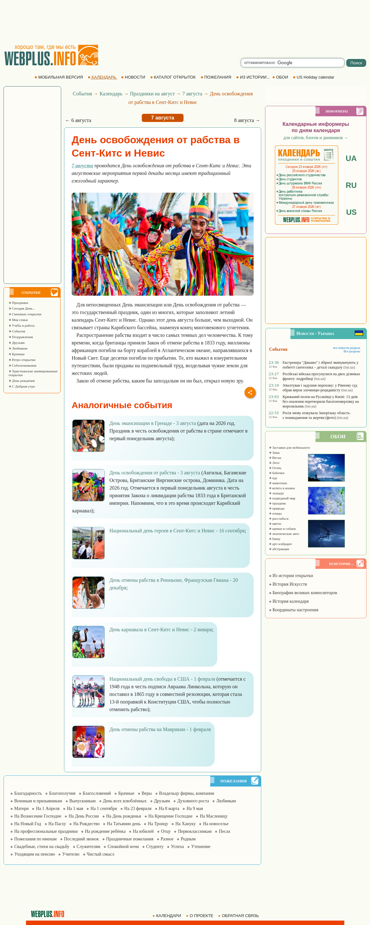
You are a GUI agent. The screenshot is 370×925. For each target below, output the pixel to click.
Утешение (200, 846)
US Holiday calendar (314, 77)
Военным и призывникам (38, 801)
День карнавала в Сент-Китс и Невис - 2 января (160, 629)
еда (273, 478)
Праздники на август (152, 93)
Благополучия (62, 793)
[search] (292, 62)
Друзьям (17, 342)
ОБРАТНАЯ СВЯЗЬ (239, 915)
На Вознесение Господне (37, 816)
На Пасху (57, 823)
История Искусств (288, 584)
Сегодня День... (22, 308)
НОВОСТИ (133, 77)
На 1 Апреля (48, 808)
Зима (274, 452)
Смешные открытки (25, 314)
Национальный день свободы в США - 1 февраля (162, 679)
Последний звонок (81, 839)
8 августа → (247, 120)
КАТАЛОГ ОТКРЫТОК (173, 77)
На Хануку (185, 823)
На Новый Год (27, 823)
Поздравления (21, 337)
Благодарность (28, 793)
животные (278, 483)
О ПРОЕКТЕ (200, 915)
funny (274, 539)
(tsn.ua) (349, 367)
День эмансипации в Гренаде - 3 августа (152, 423)
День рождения (22, 380)
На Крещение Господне (170, 816)
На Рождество (86, 823)
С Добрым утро (22, 386)
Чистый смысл (100, 854)
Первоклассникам (194, 831)
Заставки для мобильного (289, 447)
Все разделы (351, 351)
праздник (277, 503)
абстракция (279, 549)
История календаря (289, 601)
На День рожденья (123, 816)
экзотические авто (284, 534)
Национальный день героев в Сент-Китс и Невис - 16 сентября (176, 530)
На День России (83, 816)
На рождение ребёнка (105, 831)
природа (276, 508)
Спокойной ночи (123, 846)
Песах (224, 831)
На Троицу (158, 823)
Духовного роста (193, 801)
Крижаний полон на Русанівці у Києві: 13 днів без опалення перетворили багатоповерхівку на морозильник (320, 401)
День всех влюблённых (125, 801)
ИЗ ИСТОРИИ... (253, 77)
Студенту (155, 846)
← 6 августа (78, 120)
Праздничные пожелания (129, 839)
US (351, 212)
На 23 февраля (138, 808)
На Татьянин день (123, 823)
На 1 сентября (103, 808)
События (17, 331)
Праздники (18, 303)
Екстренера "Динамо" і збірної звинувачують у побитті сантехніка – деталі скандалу (320, 364)
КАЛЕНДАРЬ (102, 77)
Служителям (89, 846)
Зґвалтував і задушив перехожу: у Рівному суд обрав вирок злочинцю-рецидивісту (319, 387)
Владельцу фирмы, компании (186, 793)
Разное (167, 839)
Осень (275, 468)
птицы (275, 513)
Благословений (97, 793)
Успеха (177, 846)
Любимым (18, 348)
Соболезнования (22, 365)
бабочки (276, 473)
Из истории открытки (291, 575)
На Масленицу (213, 816)
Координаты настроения (293, 609)
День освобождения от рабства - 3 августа (154, 472)
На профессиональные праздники (46, 831)
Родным (188, 839)
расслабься (279, 518)
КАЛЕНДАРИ (167, 915)
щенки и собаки (282, 528)
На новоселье (215, 823)
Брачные (17, 354)
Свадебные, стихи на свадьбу (41, 846)
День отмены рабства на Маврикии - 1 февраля (160, 729)
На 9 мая (194, 808)
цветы (275, 523)
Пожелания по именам (35, 839)
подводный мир (282, 498)
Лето (274, 463)
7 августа (192, 93)
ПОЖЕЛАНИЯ (216, 77)
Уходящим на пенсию (34, 854)
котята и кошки (282, 488)
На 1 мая (75, 808)
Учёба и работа (22, 325)
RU (351, 185)
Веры (147, 793)
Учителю (70, 854)
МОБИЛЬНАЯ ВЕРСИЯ (59, 77)
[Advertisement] (185, 22)
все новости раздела (346, 348)
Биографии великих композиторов (303, 592)
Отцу (166, 831)
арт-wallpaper (280, 544)
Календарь (111, 93)
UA (351, 158)
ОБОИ (280, 77)
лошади (276, 493)
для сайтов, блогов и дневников (315, 137)
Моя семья (18, 320)
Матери (21, 808)
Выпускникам (82, 801)
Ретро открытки (22, 360)
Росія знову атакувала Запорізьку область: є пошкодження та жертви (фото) (316, 415)
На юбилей (143, 831)
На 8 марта (169, 808)
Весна (275, 457)
